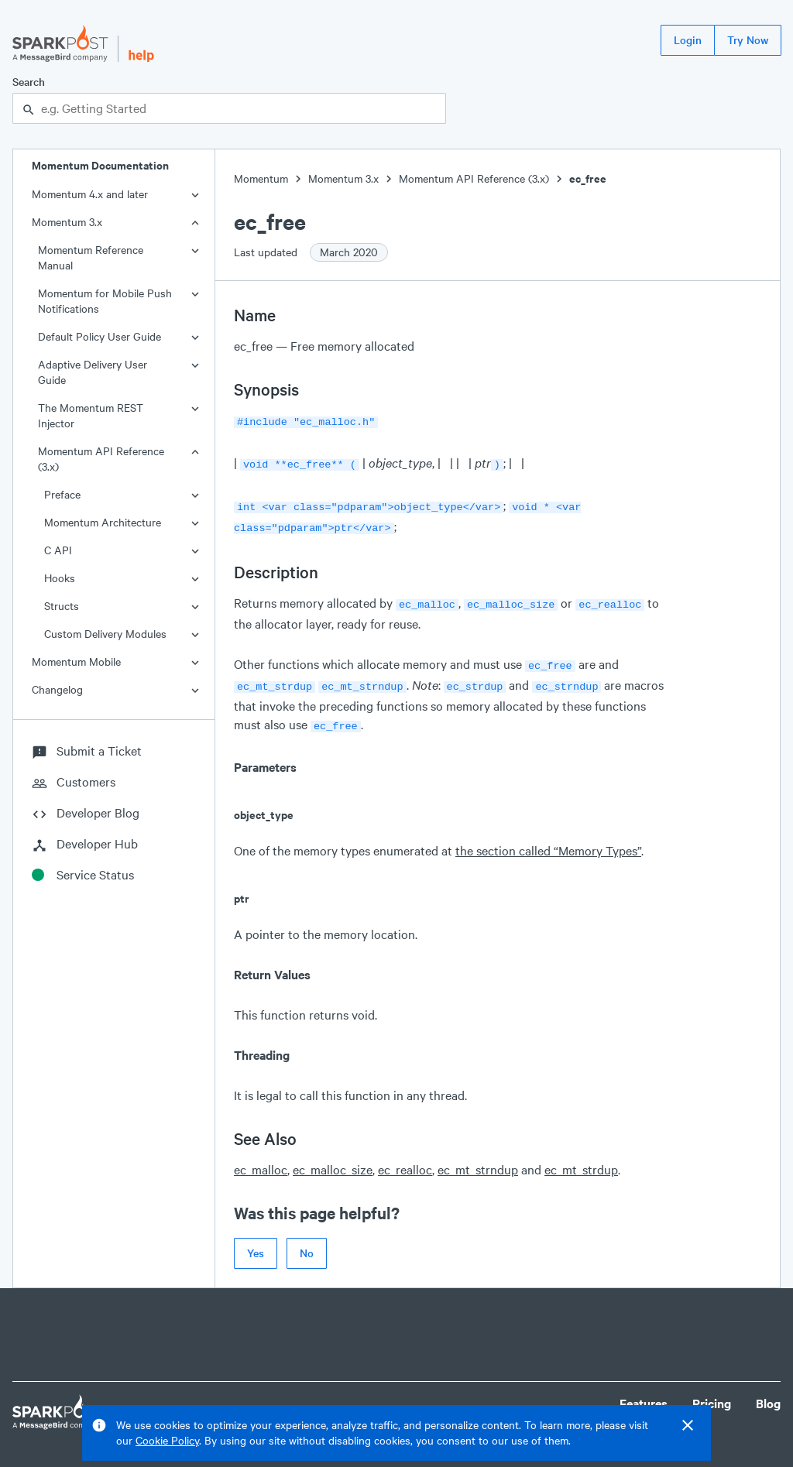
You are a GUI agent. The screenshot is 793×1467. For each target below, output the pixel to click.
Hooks (59, 578)
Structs (61, 605)
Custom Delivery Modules (105, 633)
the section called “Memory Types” (548, 838)
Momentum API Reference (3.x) (101, 459)
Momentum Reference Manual (90, 257)
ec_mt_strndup (478, 1157)
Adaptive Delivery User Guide (92, 372)
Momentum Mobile (76, 661)
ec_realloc (405, 1157)
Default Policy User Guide (99, 336)
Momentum (261, 178)
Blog (768, 1391)
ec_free (587, 178)
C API (58, 550)
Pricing (711, 1391)
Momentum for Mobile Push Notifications (105, 301)
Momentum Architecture (102, 522)
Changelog (57, 689)
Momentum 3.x (67, 221)
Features (644, 1391)
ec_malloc (260, 1157)
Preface (62, 494)
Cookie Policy (167, 1440)
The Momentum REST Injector (90, 415)
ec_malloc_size (332, 1157)
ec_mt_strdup (581, 1157)
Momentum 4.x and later (90, 194)
